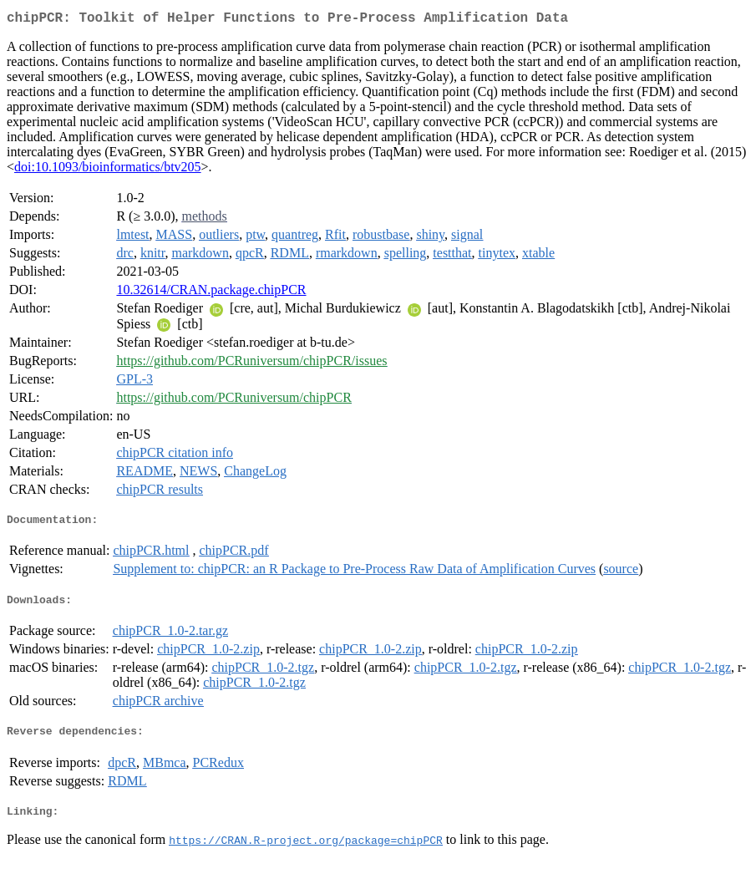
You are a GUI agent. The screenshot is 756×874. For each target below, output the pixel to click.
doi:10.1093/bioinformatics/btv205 (107, 170)
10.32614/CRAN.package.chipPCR (211, 293)
